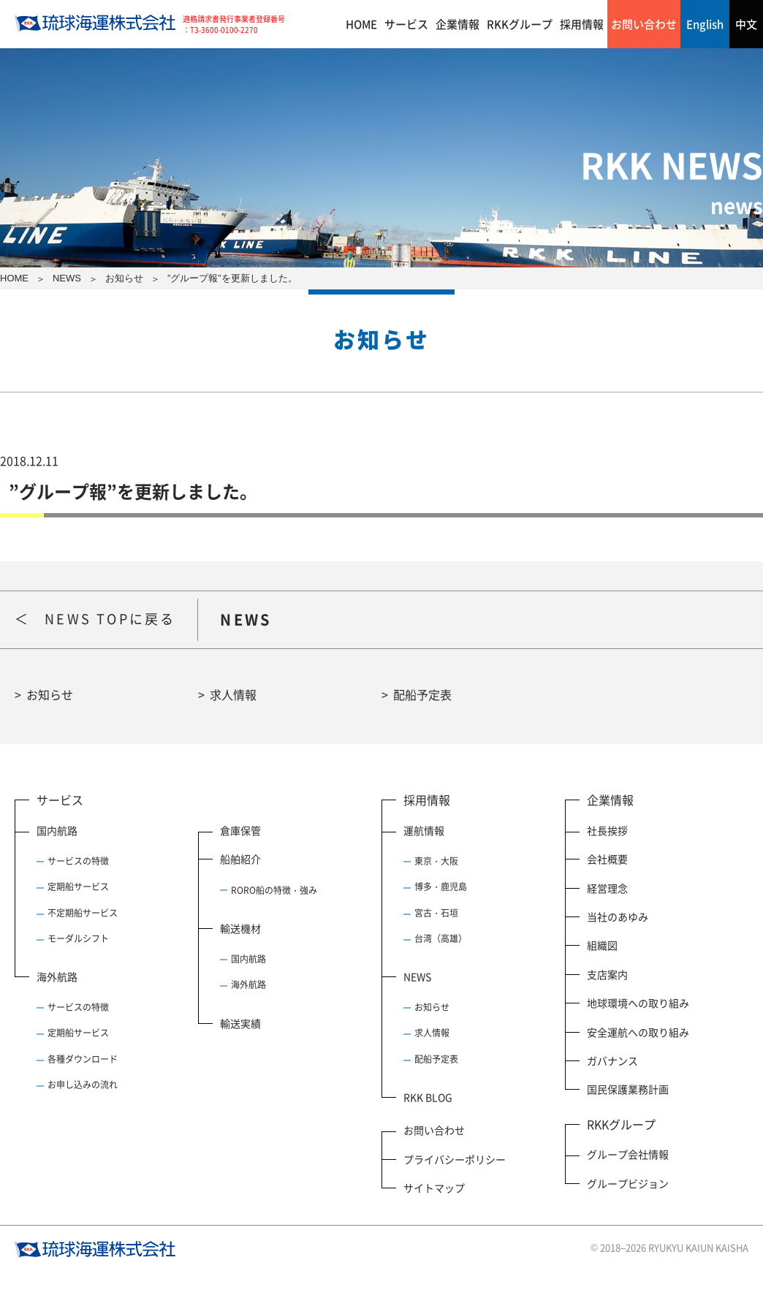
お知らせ (49, 694)
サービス (406, 24)
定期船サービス (78, 886)
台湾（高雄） (440, 938)
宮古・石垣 (436, 912)
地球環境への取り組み (638, 1002)
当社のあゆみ (617, 916)
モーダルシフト (78, 938)
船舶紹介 (240, 858)
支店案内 (607, 974)
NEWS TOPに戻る (110, 619)
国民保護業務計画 (628, 1089)
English (705, 24)
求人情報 (233, 694)
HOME (361, 24)
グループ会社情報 (628, 1154)
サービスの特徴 (78, 861)
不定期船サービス (83, 912)
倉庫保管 (240, 830)
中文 (746, 24)
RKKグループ (520, 24)
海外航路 (57, 976)
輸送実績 (240, 1023)
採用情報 (582, 24)
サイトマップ (434, 1187)
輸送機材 (240, 928)
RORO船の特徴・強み (274, 890)
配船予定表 (422, 694)
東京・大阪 (436, 861)
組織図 (602, 945)
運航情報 (423, 830)
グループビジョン (628, 1183)
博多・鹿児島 (440, 886)
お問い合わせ (644, 24)
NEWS (417, 976)
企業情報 (457, 24)
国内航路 (57, 830)
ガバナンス (612, 1060)
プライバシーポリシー (454, 1159)
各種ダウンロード (83, 1059)
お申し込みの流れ (83, 1084)
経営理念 (607, 888)
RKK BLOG (427, 1097)
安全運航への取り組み (638, 1032)
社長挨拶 (607, 830)
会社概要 (607, 858)
